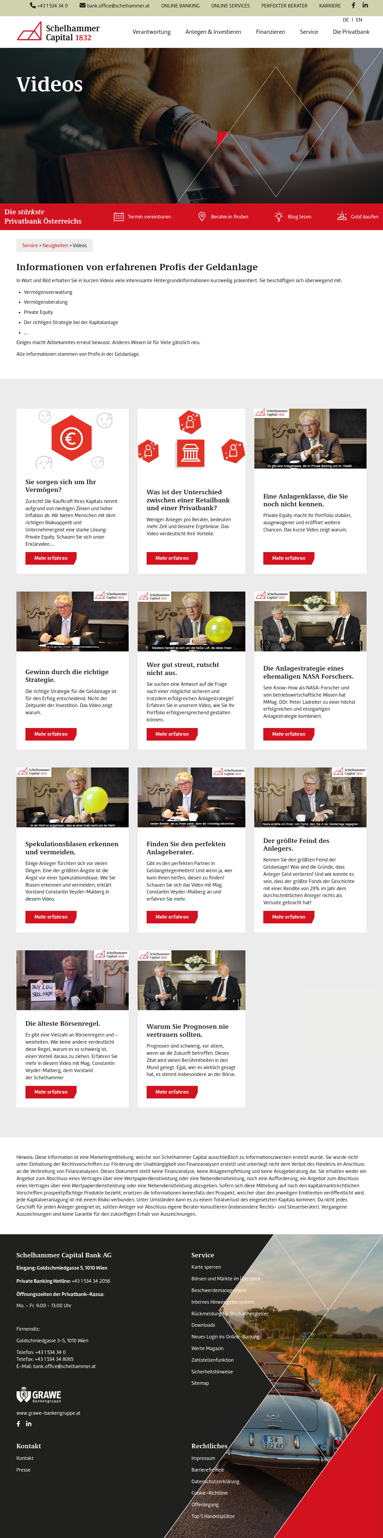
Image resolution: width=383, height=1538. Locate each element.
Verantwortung (152, 32)
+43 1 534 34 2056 (91, 1281)
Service (309, 32)
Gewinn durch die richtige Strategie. (67, 675)
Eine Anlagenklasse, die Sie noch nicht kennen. (305, 500)
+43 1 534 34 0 (50, 1352)
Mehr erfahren (51, 558)
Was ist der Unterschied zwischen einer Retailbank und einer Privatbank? (188, 499)
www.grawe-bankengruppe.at (48, 1413)
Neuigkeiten (55, 245)
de (346, 20)
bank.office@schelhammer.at (64, 1366)
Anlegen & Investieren (213, 32)
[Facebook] (353, 6)
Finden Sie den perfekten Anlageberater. (186, 847)
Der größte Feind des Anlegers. (296, 844)
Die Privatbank (351, 32)
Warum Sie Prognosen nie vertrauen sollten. (188, 1030)
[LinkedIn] (365, 6)
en (359, 20)
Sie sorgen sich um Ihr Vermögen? (60, 485)
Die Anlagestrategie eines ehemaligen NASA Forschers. (308, 672)
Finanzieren (270, 32)
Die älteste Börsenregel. (62, 1023)
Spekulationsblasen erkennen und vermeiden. (71, 847)
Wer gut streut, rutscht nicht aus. (183, 668)
